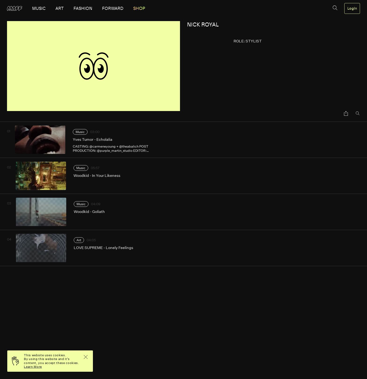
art (59, 8)
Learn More (33, 367)
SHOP (139, 8)
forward (112, 8)
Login (352, 8)
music (39, 8)
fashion (82, 8)
